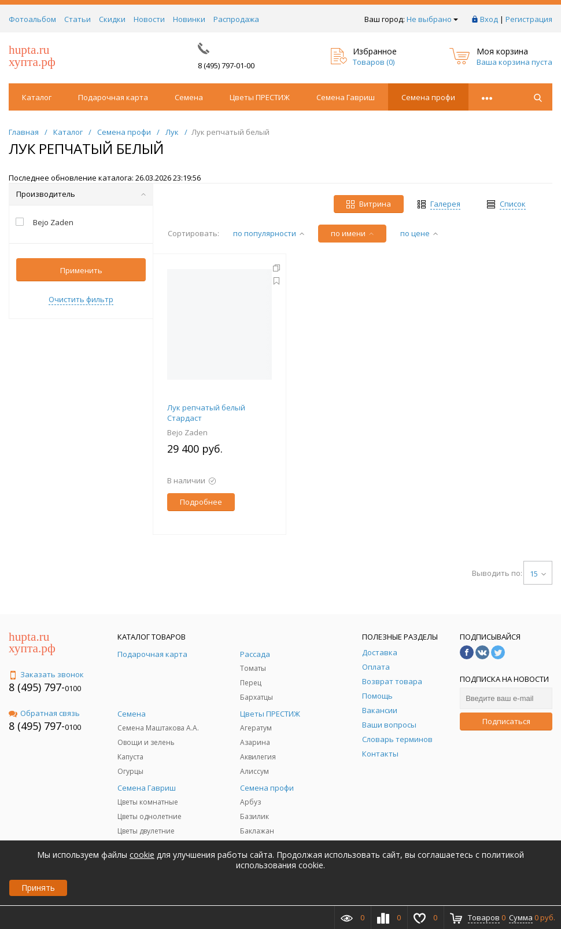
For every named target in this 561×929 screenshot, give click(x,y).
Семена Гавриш (345, 97)
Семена (189, 97)
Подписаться (506, 721)
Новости (149, 19)
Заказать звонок (46, 674)
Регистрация (528, 19)
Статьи (77, 19)
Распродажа (236, 19)
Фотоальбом (32, 19)
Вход (489, 19)
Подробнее (201, 502)
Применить (81, 270)
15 (538, 573)
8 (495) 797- (37, 687)
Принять (38, 887)
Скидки (112, 19)
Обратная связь (44, 713)
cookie (142, 854)
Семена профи (428, 97)
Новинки (189, 19)
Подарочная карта (113, 97)
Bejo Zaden (187, 432)
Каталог (36, 97)
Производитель (81, 194)
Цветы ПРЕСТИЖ (260, 97)
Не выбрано (432, 19)
